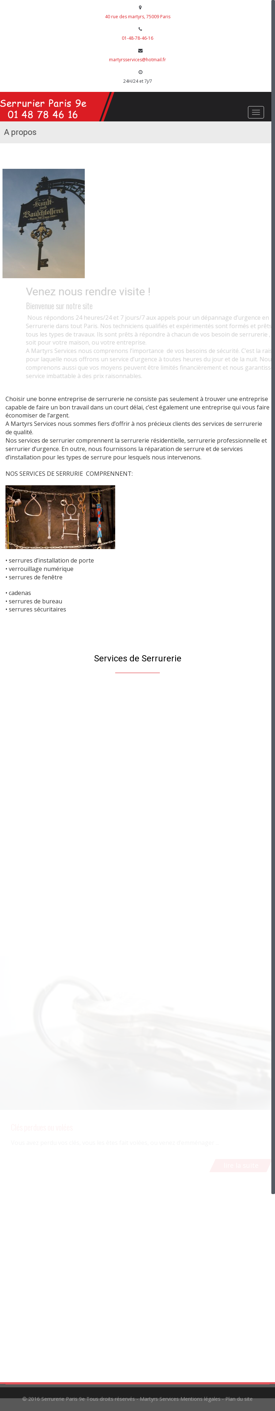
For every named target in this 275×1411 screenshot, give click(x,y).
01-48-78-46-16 (137, 38)
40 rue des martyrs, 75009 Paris (137, 16)
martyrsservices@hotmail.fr (137, 60)
